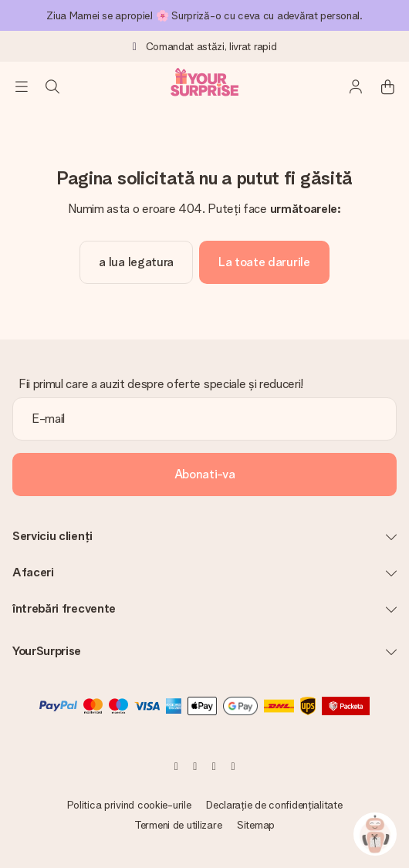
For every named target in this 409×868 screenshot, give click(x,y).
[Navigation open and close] (21, 86)
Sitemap (256, 825)
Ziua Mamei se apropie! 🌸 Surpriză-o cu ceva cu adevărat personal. (204, 15)
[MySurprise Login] (356, 86)
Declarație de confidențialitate (274, 805)
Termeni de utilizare (177, 825)
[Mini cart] (387, 86)
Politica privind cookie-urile (129, 805)
